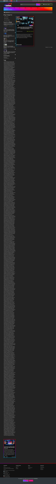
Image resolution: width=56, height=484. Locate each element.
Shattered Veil (5, 154)
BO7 (4, 168)
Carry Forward (9, 165)
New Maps (7, 261)
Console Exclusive (8, 388)
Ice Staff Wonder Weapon (10, 297)
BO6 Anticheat (7, 254)
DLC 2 (13, 124)
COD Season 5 (13, 326)
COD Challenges (9, 131)
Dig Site (7, 246)
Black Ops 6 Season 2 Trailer (7, 296)
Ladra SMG (5, 96)
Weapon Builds (5, 285)
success (5, 469)
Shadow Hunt (13, 288)
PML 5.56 (13, 209)
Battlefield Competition (6, 367)
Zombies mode (12, 116)
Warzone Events (9, 342)
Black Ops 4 (7, 375)
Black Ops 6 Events (6, 71)
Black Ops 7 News (12, 406)
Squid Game (11, 99)
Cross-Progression (12, 145)
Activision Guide (6, 88)
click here (36, 478)
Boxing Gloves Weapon (9, 306)
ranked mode (6, 200)
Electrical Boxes (9, 159)
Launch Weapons (12, 407)
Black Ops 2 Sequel (9, 68)
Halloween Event (9, 352)
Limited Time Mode (12, 174)
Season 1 (7, 167)
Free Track (7, 392)
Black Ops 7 (7, 82)
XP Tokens (8, 85)
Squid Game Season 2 (7, 229)
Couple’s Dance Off (11, 290)
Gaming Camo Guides (9, 109)
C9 (4, 233)
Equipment (11, 409)
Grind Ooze (10, 244)
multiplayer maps (6, 337)
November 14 (9, 67)
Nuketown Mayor (6, 391)
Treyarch (12, 127)
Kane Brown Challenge (8, 277)
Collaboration (12, 229)
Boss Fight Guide (7, 123)
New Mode (5, 401)
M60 (7, 205)
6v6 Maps (11, 330)
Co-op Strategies (10, 124)
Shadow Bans (11, 62)
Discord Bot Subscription (7, 467)
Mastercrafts (5, 356)
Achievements (11, 427)
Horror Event (12, 400)
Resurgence (11, 404)
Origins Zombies (10, 246)
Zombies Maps (13, 192)
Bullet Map (12, 262)
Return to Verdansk (6, 236)
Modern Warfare (8, 145)
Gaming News (10, 222)
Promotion (7, 416)
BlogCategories (7, 12)
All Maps (12, 354)
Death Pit (7, 353)
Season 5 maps (13, 336)
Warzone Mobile (6, 143)
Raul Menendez (7, 413)
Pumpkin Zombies (8, 354)
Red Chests (9, 106)
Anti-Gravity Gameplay (9, 326)
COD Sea (7, 308)
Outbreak (5, 192)
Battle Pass (12, 151)
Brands (29, 466)
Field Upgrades (10, 420)
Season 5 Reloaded (6, 378)
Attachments (9, 285)
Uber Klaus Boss (10, 324)
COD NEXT (10, 311)
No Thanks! (31, 480)
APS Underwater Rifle (11, 205)
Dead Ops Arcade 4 (7, 421)
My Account (42, 466)
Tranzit (7, 192)
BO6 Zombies (10, 125)
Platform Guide (13, 425)
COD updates (12, 120)
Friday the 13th (11, 399)
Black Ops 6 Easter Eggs (11, 130)
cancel (4, 466)
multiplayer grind (6, 186)
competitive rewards (6, 202)
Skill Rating (11, 201)
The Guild (13, 412)
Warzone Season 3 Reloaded (11, 95)
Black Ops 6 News (12, 61)
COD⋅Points (6, 9)
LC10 (11, 284)
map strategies (7, 339)
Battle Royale (12, 81)
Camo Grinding (7, 435)
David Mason (12, 67)
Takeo (9, 194)
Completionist (7, 429)
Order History (42, 467)
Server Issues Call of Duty (8, 255)
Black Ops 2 (8, 330)
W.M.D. (13, 337)
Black (4, 75)
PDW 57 (9, 356)
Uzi (8, 205)
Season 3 (10, 154)
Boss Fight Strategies (12, 177)
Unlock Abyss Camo (11, 108)
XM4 (9, 104)
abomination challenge (6, 361)
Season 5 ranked (11, 202)
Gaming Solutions (10, 90)
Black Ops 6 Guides (12, 139)
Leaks (7, 218)
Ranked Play (5, 404)
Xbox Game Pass (9, 136)
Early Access (11, 310)
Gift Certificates (30, 467)
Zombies (14, 153)
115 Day (7, 271)
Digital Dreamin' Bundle (10, 163)
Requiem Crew (11, 247)
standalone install (11, 119)
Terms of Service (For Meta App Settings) (9, 470)
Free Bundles (12, 384)
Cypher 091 (11, 232)
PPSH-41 (8, 181)
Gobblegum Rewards (9, 173)
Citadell (11, 372)
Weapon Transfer (9, 166)
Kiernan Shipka (8, 69)
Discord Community (12, 435)
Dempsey (5, 194)
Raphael (8, 215)
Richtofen (7, 194)
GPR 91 (9, 284)
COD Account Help (7, 89)
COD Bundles (9, 387)
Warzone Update (11, 380)
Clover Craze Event (9, 188)
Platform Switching (12, 89)
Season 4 (11, 250)
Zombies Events (12, 221)
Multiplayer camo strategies (7, 116)
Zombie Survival (10, 179)
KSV (5, 233)
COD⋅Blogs (10, 9)
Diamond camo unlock (6, 115)
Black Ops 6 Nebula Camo (7, 139)
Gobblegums (5, 371)
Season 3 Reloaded (10, 274)
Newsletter (41, 469)
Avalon (4, 413)
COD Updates (5, 223)
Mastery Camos (9, 357)
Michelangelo (5, 215)
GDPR (16, 467)
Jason (7, 399)
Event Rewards (12, 189)
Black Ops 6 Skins (6, 74)
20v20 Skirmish (8, 329)
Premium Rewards (7, 228)
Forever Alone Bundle (10, 289)
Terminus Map (5, 372)
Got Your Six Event (6, 274)
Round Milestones (12, 370)
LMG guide (8, 211)
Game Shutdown (11, 144)
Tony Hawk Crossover (12, 267)
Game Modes (12, 251)
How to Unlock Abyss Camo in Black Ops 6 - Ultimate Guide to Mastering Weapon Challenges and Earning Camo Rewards (25, 28)
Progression (9, 168)
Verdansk (5, 78)
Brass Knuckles (5, 206)
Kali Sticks (12, 235)
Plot (9, 412)
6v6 (5, 375)
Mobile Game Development (7, 146)
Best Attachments (8, 233)
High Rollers (10, 375)
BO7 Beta (10, 312)
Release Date (5, 67)
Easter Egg (8, 395)
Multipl (8, 70)
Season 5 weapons (6, 209)
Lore (8, 412)
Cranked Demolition (10, 347)
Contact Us (17, 466)
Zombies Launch (6, 422)
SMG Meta (8, 97)
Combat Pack (13, 385)
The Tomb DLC (10, 271)
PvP (7, 250)
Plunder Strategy (10, 315)
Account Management (10, 88)
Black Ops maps (11, 339)
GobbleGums (5, 166)
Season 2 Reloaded (7, 214)
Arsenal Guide (10, 358)
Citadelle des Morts (9, 129)
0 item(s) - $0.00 (46, 4)
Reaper (5, 280)
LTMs (14, 289)
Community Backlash (10, 365)
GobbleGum (5, 352)
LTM (8, 351)
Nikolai (13, 193)
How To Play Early (9, 425)
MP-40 (6, 205)
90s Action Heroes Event (10, 305)
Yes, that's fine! (26, 480)
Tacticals (14, 409)
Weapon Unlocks (9, 96)
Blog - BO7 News (6, 18)
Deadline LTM (5, 379)
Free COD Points (11, 416)
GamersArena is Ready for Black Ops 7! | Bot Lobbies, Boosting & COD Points (9, 447)
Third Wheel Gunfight (6, 290)
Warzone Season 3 (7, 76)
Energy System (8, 175)
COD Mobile (9, 143)
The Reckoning (7, 207)
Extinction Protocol (10, 353)
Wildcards (8, 409)
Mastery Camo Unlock (8, 111)
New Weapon (7, 380)
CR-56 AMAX (6, 152)
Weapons (10, 261)
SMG (12, 181)
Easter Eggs (9, 158)
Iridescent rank (11, 185)
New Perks (11, 126)
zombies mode (8, 360)
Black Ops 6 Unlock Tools (11, 64)
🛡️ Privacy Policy (6, 473)
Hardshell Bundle (6, 289)
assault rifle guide (12, 211)
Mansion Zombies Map (9, 170)
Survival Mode (7, 370)
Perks (6, 409)
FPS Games (7, 179)
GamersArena (8, 433)
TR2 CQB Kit (7, 344)
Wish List (41, 468)
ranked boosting (9, 184)
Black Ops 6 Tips (6, 140)
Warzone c (5, 117)
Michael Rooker (12, 69)
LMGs (14, 408)
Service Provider (11, 434)
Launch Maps (5, 328)
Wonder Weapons (8, 126)
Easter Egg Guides (9, 132)
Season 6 (11, 350)
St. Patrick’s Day (8, 189)
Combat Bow (10, 390)
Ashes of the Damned (11, 419)
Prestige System (10, 83)
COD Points (7, 434)
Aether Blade (5, 395)
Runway (9, 337)
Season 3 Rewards (8, 78)
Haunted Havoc (6, 351)
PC (8, 294)
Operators (5, 244)
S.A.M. (10, 251)
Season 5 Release (10, 323)
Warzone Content (6, 222)
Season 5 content (10, 338)
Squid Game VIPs (12, 239)
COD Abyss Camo (9, 110)
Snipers (5, 409)
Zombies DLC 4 (13, 322)
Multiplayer (9, 81)
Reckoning (12, 394)
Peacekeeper (12, 356)
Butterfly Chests (12, 104)
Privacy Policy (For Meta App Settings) (9, 468)
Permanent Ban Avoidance (7, 65)
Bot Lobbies (12, 433)
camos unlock (7, 185)
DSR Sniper (6, 357)
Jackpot (5, 338)
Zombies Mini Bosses (8, 299)
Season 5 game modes (9, 346)
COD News (8, 281)
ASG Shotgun (12, 123)
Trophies (14, 427)
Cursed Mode (11, 421)
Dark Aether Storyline (8, 127)
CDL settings (8, 201)
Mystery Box (8, 371)
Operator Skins (10, 178)
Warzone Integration (10, 167)
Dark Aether (13, 250)
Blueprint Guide (11, 105)
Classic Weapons (8, 182)
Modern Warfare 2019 (10, 77)
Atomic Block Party (12, 379)
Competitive (5, 251)
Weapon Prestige (11, 84)
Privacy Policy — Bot (6, 472)
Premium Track (10, 392)
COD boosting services (11, 186)
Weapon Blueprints (10, 280)
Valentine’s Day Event (9, 288)
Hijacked (8, 328)
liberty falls (11, 361)
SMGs (10, 408)
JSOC (11, 412)
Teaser (7, 268)
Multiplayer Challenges (9, 343)
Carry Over (6, 365)
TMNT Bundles (10, 213)
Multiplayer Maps (8, 221)
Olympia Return (11, 220)
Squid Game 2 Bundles (11, 72)
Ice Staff (10, 123)
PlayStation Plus (6, 385)
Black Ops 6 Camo (12, 138)
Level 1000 (7, 84)
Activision (12, 143)
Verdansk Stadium (8, 333)
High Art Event (12, 96)
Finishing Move (5, 106)
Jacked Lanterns (11, 351)
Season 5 (9, 177)
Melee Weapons (11, 236)
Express (12, 328)
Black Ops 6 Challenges (6, 62)
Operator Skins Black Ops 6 (11, 74)
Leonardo (11, 214)
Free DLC (6, 387)
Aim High (7, 347)
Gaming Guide (12, 285)
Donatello (10, 215)
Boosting (5, 434)
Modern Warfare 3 (6, 119)
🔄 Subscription (6, 471)
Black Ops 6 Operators (6, 240)
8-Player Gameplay (9, 193)
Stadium (12, 158)
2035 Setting (5, 68)
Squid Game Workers (7, 239)
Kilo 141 (11, 76)
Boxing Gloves (9, 206)
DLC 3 (8, 154)
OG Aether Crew (11, 191)
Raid (9, 328)
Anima (10, 344)
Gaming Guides (8, 160)
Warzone (10, 85)
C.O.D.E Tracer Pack (8, 276)
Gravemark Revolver (11, 378)
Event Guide (7, 390)
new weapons (10, 209)
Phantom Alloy (5, 159)
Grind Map (9, 262)
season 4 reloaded (12, 360)
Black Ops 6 (8, 61)
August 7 (8, 204)
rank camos (5, 201)
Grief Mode (5, 250)
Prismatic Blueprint (6, 104)
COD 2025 (8, 191)
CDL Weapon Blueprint (9, 303)
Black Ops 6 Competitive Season (8, 302)
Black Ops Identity (8, 366)
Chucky (8, 399)
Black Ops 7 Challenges (6, 407)
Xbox (7, 294)
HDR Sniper (5, 151)
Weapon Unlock (6, 77)
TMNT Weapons (8, 225)
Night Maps (9, 405)
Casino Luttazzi (10, 374)
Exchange (11, 337)
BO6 (14, 167)
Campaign (6, 412)
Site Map (17, 468)
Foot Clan (13, 215)
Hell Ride (8, 379)
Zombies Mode (7, 316)
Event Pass (5, 216)
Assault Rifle (13, 76)
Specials (29, 468)
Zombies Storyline (9, 325)
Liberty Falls (8, 372)
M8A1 (7, 356)
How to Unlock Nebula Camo (11, 140)
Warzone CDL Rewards (11, 301)
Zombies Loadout (6, 124)
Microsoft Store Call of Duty (10, 134)
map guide (7, 338)
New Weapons (5, 97)
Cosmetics (6, 168)
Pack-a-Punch (11, 371)
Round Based (5, 193)
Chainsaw (12, 206)
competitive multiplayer (11, 200)
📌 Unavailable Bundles (7, 476)
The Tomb (8, 122)
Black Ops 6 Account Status (10, 63)
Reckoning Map (6, 177)
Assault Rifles (7, 408)
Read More (6, 455)
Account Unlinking (6, 90)
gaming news (8, 120)
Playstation (5, 294)
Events (12, 261)
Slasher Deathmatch (9, 398)
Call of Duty (5, 61)
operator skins (13, 319)
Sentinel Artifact (11, 122)
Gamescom (5, 281)
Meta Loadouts (8, 232)
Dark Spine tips (11, 115)
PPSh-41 (14, 390)
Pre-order (7, 312)
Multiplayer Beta (8, 310)
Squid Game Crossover (10, 101)
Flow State (5, 175)
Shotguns (12, 408)
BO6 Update (7, 220)
